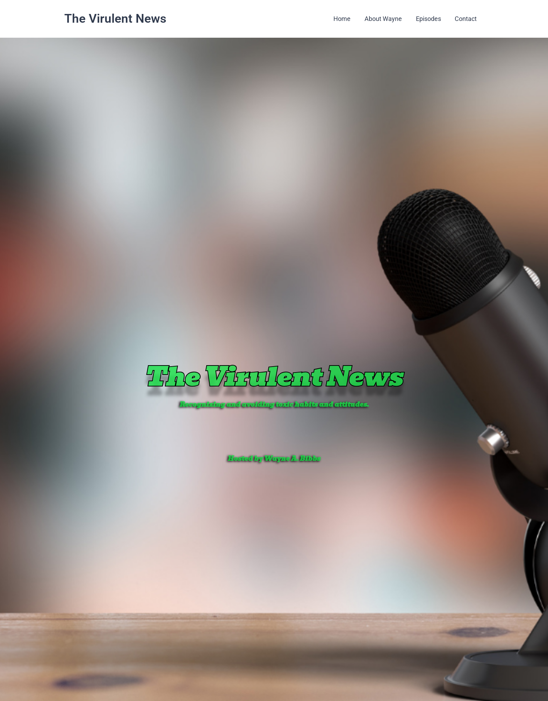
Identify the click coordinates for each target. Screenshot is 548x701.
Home (346, 18)
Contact (466, 18)
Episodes (430, 18)
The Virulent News (115, 19)
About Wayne (386, 18)
